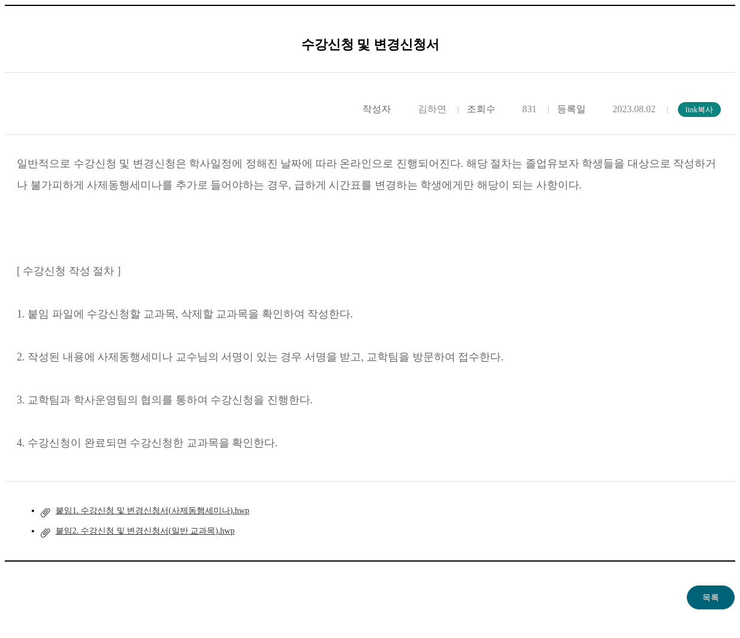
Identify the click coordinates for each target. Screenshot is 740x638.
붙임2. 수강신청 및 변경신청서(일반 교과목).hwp (145, 530)
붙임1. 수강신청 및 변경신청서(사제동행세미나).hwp (152, 510)
